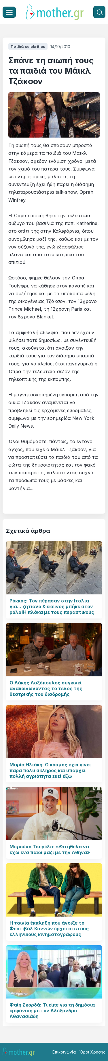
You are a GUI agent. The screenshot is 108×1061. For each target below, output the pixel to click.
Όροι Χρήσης (92, 1052)
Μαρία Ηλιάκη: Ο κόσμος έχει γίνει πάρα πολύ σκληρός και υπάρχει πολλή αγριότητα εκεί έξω (50, 770)
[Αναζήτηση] (99, 12)
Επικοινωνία (64, 1052)
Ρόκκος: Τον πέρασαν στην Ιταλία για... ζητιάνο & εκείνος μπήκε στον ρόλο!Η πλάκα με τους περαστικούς (52, 606)
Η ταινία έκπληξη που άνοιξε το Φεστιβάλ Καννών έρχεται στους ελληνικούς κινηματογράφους (49, 928)
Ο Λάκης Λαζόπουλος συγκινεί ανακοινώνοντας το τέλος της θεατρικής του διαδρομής (46, 688)
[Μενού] (9, 12)
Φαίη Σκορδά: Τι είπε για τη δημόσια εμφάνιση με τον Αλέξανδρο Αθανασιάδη (52, 1010)
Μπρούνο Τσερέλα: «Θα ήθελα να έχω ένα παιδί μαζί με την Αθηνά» (50, 849)
